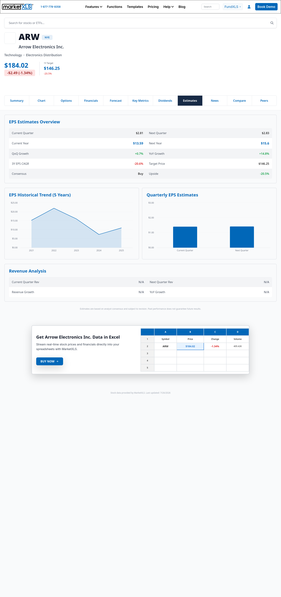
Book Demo (266, 7)
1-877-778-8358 (51, 6)
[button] (94, 7)
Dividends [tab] (165, 101)
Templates (135, 7)
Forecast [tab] (116, 101)
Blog (181, 7)
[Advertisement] (186, 62)
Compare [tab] (239, 101)
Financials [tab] (91, 101)
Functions (114, 7)
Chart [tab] (41, 101)
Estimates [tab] (190, 101)
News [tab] (215, 101)
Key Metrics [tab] (140, 101)
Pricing (153, 7)
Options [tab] (66, 101)
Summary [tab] (16, 101)
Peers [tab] (264, 101)
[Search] (210, 7)
